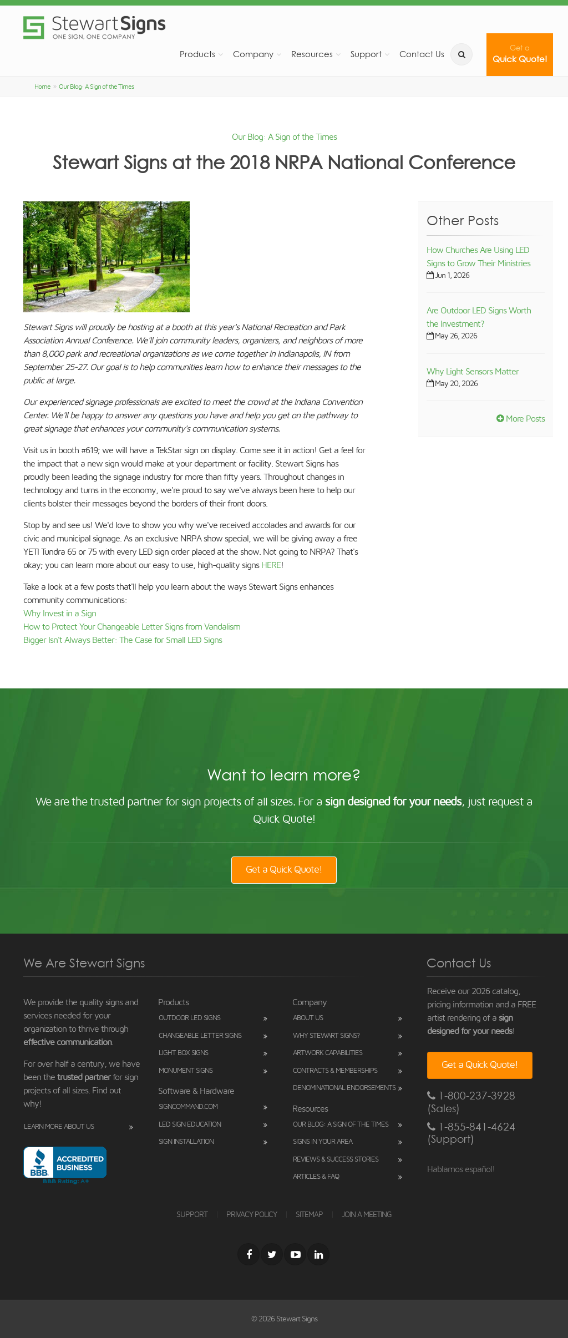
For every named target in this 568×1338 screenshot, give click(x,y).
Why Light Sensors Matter (473, 371)
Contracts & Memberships (335, 1071)
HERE (271, 565)
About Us (308, 1018)
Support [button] (366, 54)
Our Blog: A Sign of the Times (96, 86)
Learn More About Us (59, 1127)
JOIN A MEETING (367, 1215)
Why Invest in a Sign (59, 613)
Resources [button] (312, 54)
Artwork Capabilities (327, 1053)
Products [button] (197, 54)
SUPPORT (191, 1215)
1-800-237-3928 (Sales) (471, 1102)
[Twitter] (272, 1254)
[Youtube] (295, 1254)
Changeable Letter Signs (200, 1036)
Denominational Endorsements (344, 1088)
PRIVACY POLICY (251, 1215)
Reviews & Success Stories (335, 1159)
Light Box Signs (183, 1053)
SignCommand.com (188, 1107)
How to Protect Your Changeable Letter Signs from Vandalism (131, 626)
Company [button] (253, 54)
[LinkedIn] (318, 1254)
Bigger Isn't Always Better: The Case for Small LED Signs (122, 640)
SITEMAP (309, 1215)
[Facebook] (248, 1254)
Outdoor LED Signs (189, 1018)
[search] (461, 54)
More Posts (520, 418)
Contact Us (421, 54)
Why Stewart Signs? (326, 1036)
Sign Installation (186, 1142)
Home (42, 86)
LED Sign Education (190, 1124)
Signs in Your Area (322, 1142)
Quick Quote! (520, 54)
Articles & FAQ (316, 1176)
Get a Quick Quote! (284, 870)
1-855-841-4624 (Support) (471, 1133)
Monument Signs (185, 1071)
